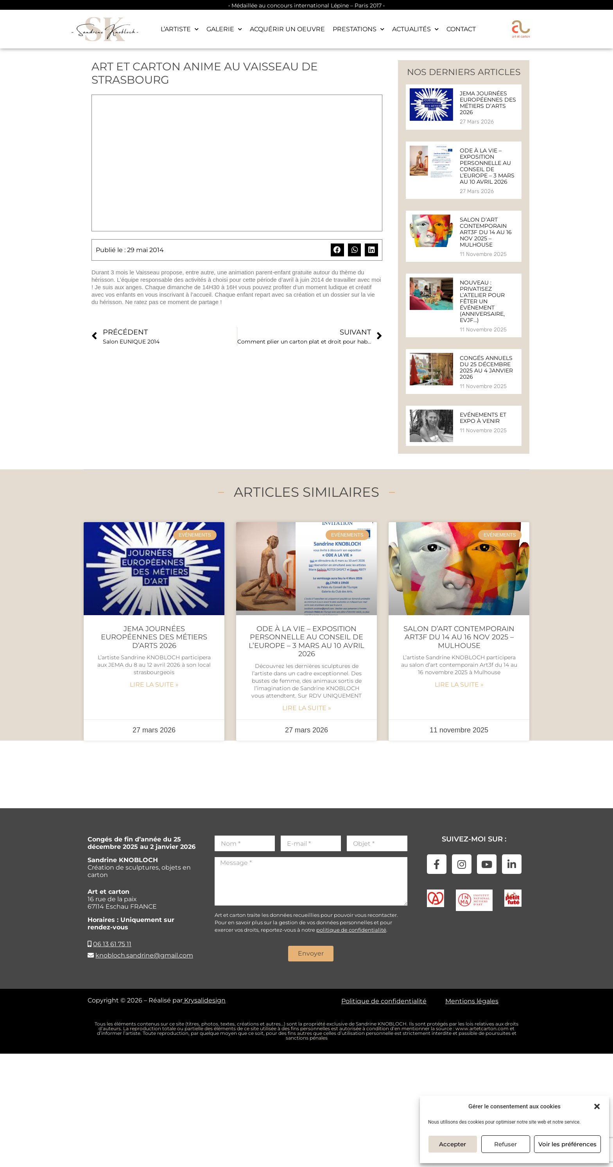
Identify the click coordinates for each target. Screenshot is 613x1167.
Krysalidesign (204, 1000)
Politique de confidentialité (384, 1001)
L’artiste (180, 29)
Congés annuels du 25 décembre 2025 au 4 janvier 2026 (486, 367)
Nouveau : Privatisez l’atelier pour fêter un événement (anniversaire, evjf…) (482, 301)
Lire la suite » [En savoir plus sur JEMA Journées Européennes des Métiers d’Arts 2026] (154, 684)
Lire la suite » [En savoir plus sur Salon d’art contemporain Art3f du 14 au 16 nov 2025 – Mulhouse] (459, 684)
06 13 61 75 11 (112, 944)
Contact (461, 29)
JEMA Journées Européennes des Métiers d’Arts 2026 (488, 103)
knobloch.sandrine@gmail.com (144, 955)
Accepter (452, 1144)
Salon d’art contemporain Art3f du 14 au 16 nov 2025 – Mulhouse (486, 232)
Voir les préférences (567, 1144)
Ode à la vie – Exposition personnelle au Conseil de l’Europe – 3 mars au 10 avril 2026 (487, 166)
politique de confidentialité (351, 930)
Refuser (505, 1144)
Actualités (415, 29)
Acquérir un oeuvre (287, 29)
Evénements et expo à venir (483, 417)
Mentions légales (471, 1001)
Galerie (224, 29)
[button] (597, 1106)
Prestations (358, 29)
